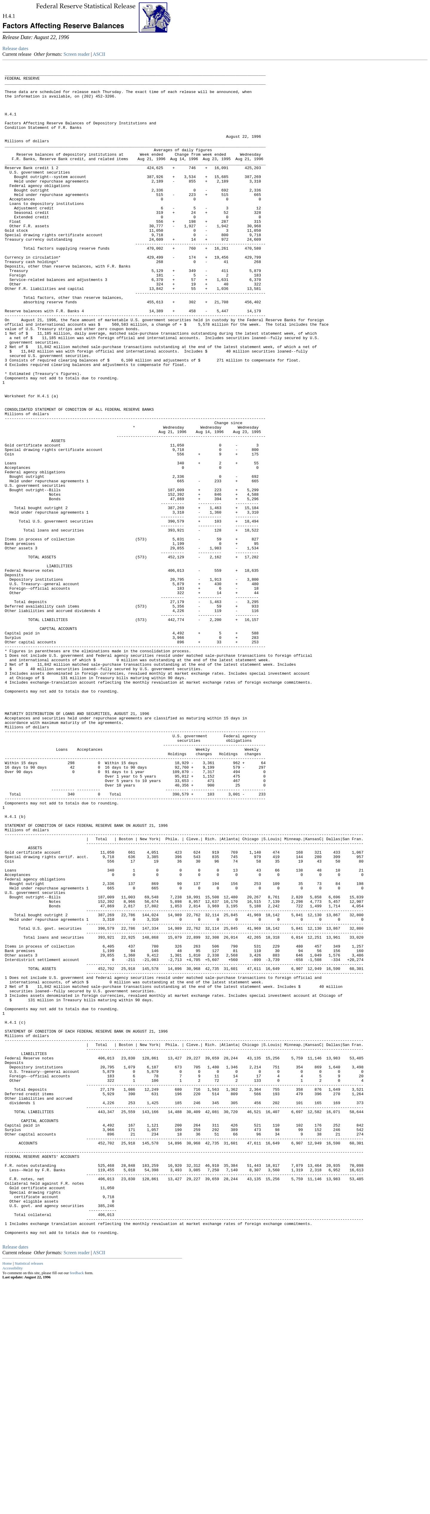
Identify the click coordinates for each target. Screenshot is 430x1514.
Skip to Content (7, 33)
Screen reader (77, 54)
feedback (77, 1505)
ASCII (99, 54)
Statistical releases (29, 1496)
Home (7, 1496)
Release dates (15, 48)
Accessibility (12, 1500)
